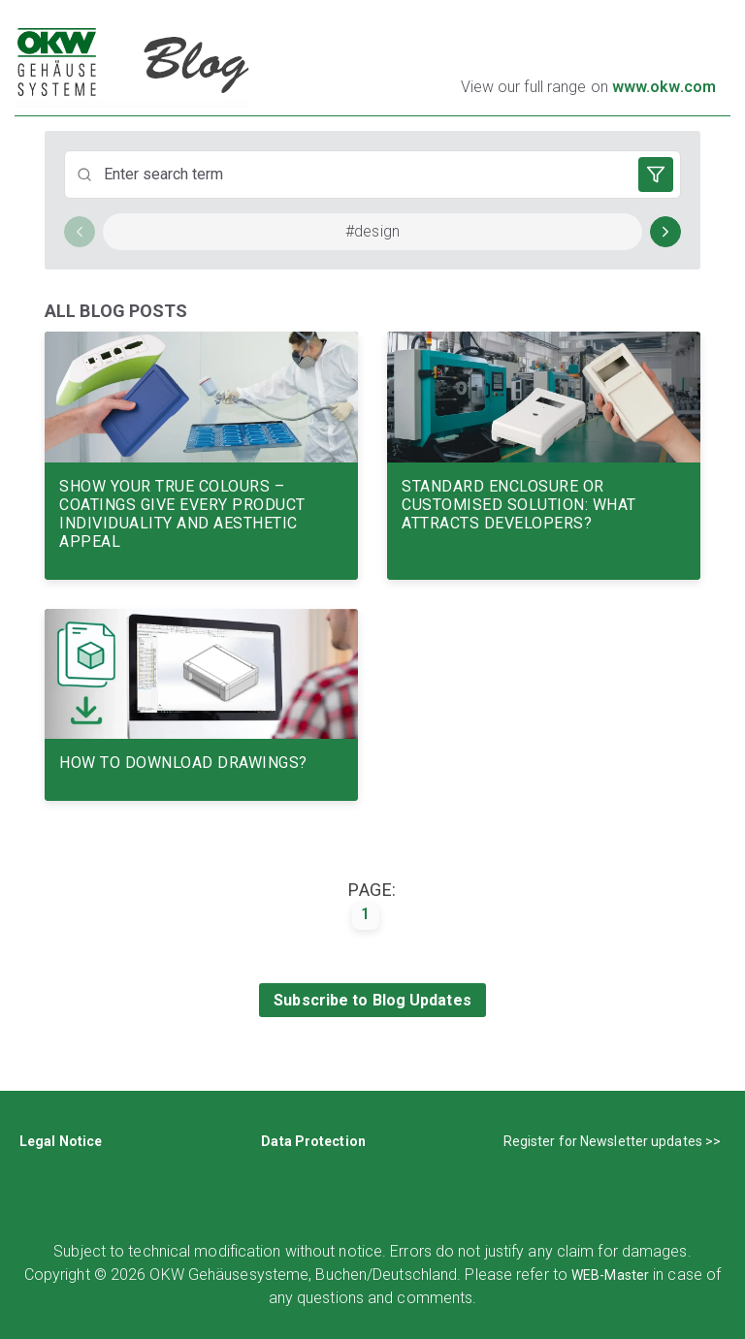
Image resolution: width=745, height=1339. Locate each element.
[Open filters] (655, 174)
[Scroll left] (79, 231)
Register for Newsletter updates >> (612, 1141)
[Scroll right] (665, 231)
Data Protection (313, 1141)
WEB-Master (610, 1275)
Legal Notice (60, 1141)
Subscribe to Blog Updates (372, 1000)
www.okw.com (664, 87)
